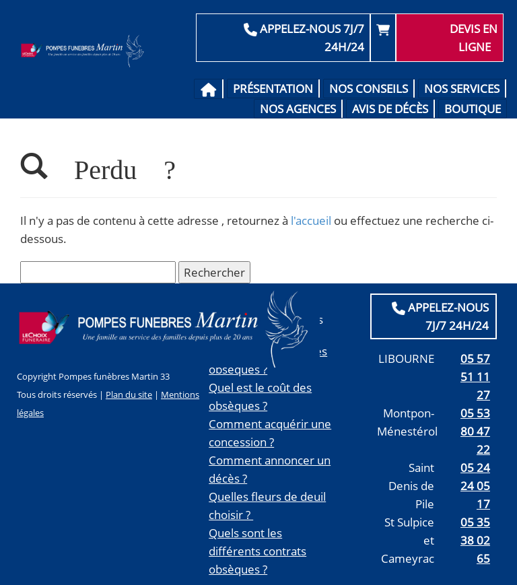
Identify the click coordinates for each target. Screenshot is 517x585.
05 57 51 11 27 (475, 377)
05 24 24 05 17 (475, 486)
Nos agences (298, 108)
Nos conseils (368, 88)
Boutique (472, 108)
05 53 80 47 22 (475, 431)
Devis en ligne (473, 38)
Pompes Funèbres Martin (84, 50)
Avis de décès (390, 108)
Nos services (461, 88)
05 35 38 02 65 (475, 540)
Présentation (273, 88)
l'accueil (311, 220)
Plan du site (129, 394)
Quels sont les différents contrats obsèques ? (257, 551)
